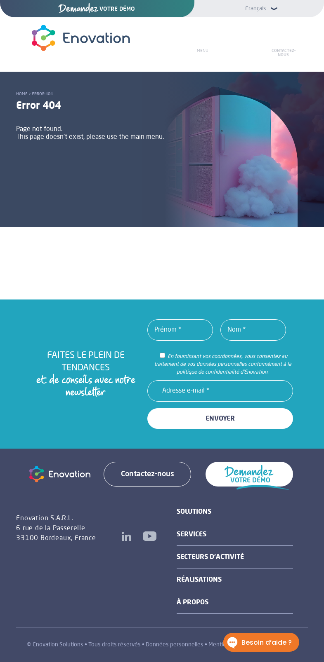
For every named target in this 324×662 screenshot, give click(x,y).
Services (191, 534)
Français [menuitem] (255, 9)
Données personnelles (174, 645)
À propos (192, 602)
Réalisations (199, 580)
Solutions (194, 512)
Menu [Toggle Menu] (202, 51)
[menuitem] (259, 8)
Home (22, 94)
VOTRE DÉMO (97, 9)
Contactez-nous (284, 53)
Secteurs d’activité (210, 557)
